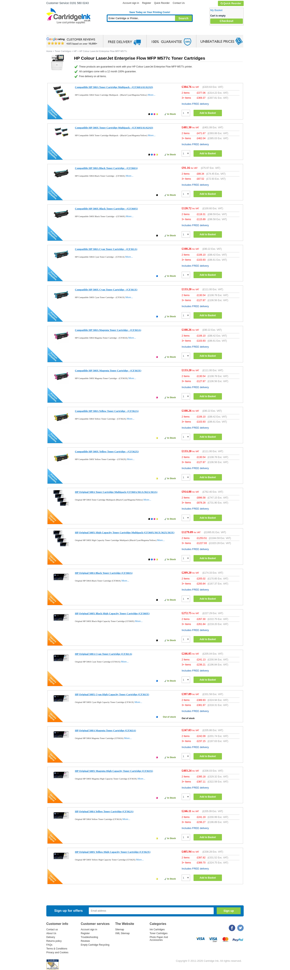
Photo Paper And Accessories (159, 938)
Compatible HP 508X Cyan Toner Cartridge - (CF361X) (106, 289)
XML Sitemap (122, 933)
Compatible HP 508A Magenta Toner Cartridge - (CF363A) (108, 330)
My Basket (216, 10)
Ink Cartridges (77, 31)
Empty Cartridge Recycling (95, 944)
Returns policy (54, 941)
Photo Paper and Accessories (150, 31)
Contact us (52, 929)
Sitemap (119, 929)
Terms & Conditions (56, 948)
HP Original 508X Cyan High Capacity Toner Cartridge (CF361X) (112, 694)
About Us (51, 933)
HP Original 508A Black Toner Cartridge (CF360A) (104, 572)
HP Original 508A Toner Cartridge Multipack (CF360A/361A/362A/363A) (116, 491)
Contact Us (179, 3)
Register (146, 3)
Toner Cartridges (108, 31)
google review (72, 41)
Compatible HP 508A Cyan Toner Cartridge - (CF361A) (106, 249)
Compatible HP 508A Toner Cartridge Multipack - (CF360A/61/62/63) (114, 87)
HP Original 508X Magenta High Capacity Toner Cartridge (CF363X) (114, 770)
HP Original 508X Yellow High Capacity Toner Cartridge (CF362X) (112, 851)
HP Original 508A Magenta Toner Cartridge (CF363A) (105, 730)
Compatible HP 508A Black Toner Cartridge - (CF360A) (106, 168)
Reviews (85, 941)
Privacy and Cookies (57, 952)
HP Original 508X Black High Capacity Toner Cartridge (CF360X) (112, 613)
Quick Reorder (230, 3)
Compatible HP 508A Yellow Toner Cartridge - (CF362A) (107, 410)
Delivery (50, 937)
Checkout (226, 21)
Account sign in (131, 3)
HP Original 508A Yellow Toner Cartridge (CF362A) (104, 811)
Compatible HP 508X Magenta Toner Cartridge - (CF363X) (108, 370)
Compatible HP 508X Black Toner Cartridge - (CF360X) (106, 208)
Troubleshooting (89, 937)
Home (54, 31)
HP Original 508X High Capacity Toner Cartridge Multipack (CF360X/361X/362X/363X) (124, 532)
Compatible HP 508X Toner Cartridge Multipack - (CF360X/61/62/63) (114, 127)
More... (151, 94)
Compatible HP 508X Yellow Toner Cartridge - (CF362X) (107, 451)
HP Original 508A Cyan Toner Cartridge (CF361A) (103, 653)
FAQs (49, 944)
